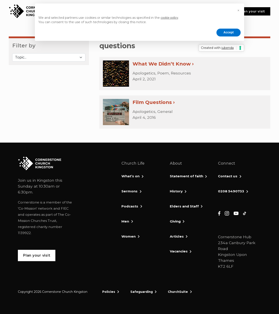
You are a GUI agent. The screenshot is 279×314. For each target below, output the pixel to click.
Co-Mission (27, 208)
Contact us (227, 176)
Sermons (129, 191)
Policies (108, 291)
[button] (238, 10)
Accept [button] (228, 32)
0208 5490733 (231, 191)
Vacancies (179, 251)
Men (125, 221)
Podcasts (129, 206)
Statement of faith (186, 176)
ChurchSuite (178, 291)
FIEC (65, 208)
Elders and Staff (184, 206)
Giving (175, 221)
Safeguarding (141, 291)
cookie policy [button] (169, 17)
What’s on (130, 176)
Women (128, 236)
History (176, 191)
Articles (177, 236)
